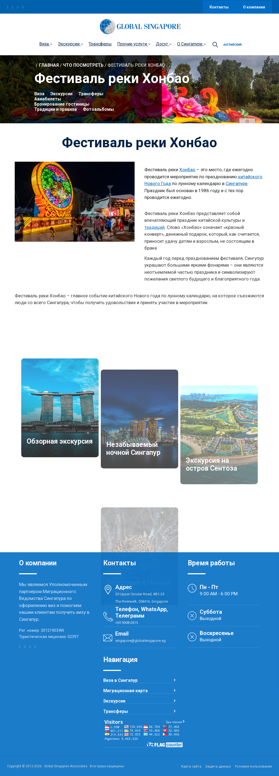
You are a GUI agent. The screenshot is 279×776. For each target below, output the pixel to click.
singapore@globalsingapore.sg (140, 641)
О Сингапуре (191, 44)
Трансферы (100, 44)
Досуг (164, 44)
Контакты (219, 7)
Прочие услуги (133, 44)
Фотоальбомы (98, 110)
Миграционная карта (125, 690)
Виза (45, 44)
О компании (254, 7)
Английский (232, 44)
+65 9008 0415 (126, 623)
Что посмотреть (83, 66)
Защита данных (218, 766)
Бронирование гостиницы (61, 105)
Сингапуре (236, 184)
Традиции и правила (55, 110)
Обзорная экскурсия (60, 507)
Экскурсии (70, 44)
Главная (49, 66)
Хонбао (187, 170)
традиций (154, 249)
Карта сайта (191, 766)
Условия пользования (253, 766)
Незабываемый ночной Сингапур (133, 517)
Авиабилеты (47, 100)
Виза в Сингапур (120, 680)
